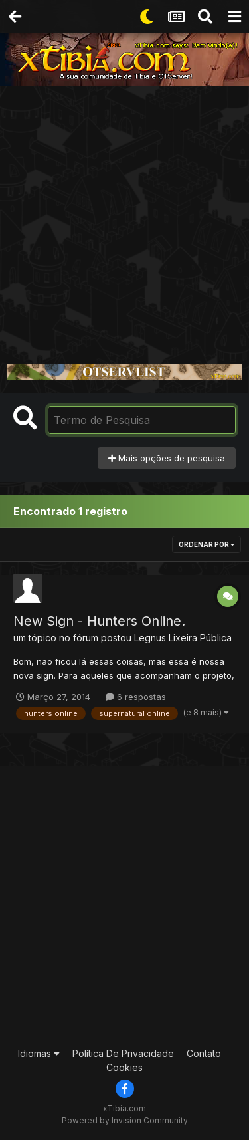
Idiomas (39, 1053)
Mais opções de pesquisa (166, 458)
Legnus (150, 637)
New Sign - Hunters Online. (99, 621)
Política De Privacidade (123, 1053)
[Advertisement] (124, 217)
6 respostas (136, 696)
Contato (204, 1053)
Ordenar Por (206, 544)
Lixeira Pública (200, 637)
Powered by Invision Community (125, 1120)
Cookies (124, 1067)
